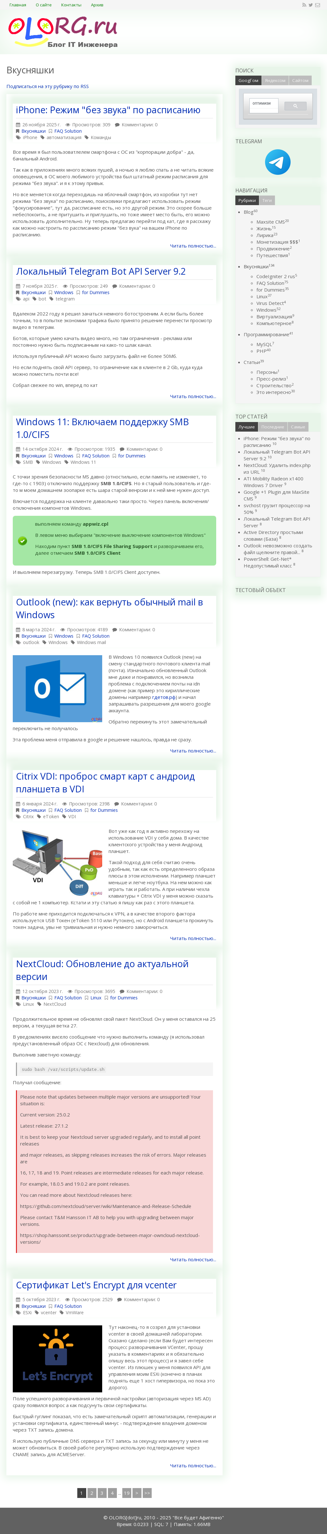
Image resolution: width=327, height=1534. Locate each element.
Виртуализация (275, 316)
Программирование (268, 334)
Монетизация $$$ (278, 242)
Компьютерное (274, 323)
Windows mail (91, 642)
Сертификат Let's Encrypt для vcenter (96, 1285)
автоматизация (64, 137)
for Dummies (96, 292)
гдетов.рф (164, 697)
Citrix (28, 816)
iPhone (30, 137)
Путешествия (273, 255)
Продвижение (274, 248)
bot (42, 299)
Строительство (274, 385)
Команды (101, 137)
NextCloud (54, 1004)
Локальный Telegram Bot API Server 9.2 (101, 271)
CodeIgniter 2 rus (276, 276)
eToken (51, 816)
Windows (63, 292)
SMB (28, 462)
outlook (31, 642)
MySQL (265, 344)
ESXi (27, 1312)
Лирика (266, 235)
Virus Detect (271, 303)
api (26, 299)
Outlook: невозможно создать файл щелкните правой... (278, 548)
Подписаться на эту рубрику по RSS (47, 86)
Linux (96, 998)
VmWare (75, 1312)
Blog (250, 212)
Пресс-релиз (272, 378)
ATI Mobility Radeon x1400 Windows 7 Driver (273, 481)
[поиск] (262, 103)
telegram (65, 299)
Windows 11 (83, 462)
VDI (72, 816)
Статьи (254, 362)
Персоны (267, 372)
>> (147, 1493)
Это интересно (275, 392)
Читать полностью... (193, 245)
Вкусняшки (33, 131)
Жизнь (266, 228)
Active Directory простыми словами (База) (273, 535)
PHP (263, 351)
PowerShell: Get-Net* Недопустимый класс (268, 562)
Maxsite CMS (272, 222)
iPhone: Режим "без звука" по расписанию (108, 110)
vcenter (49, 1312)
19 (127, 1493)
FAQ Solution (68, 131)
